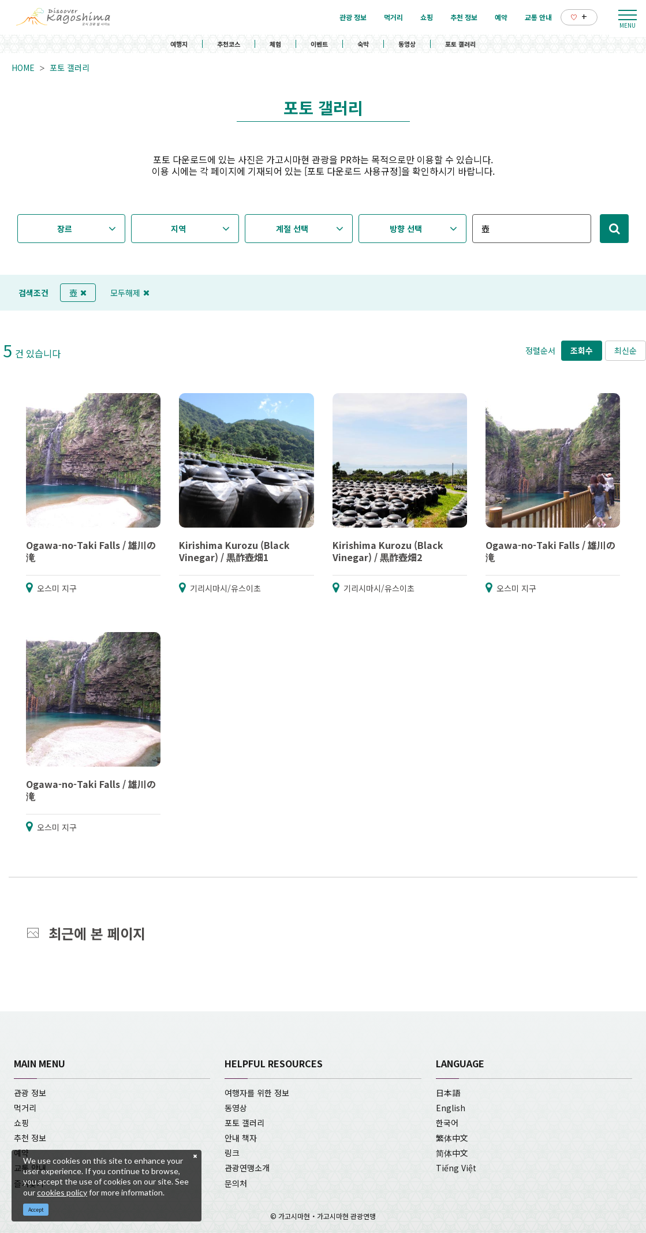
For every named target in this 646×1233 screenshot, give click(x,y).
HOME (23, 67)
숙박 (363, 44)
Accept (36, 1209)
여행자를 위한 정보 (257, 1093)
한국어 (447, 1123)
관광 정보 (30, 1093)
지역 (178, 228)
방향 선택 (406, 228)
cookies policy (62, 1192)
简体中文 (452, 1153)
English (450, 1108)
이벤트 (319, 44)
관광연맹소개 (247, 1168)
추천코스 (228, 44)
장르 (64, 228)
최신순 (625, 350)
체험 (275, 44)
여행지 (179, 44)
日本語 (448, 1093)
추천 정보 (30, 1138)
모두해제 (130, 292)
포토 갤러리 (460, 44)
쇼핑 (21, 1123)
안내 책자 (241, 1138)
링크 (232, 1153)
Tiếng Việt (456, 1168)
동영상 (407, 44)
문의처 (236, 1183)
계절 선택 (292, 228)
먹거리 (25, 1108)
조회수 (581, 350)
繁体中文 (452, 1138)
